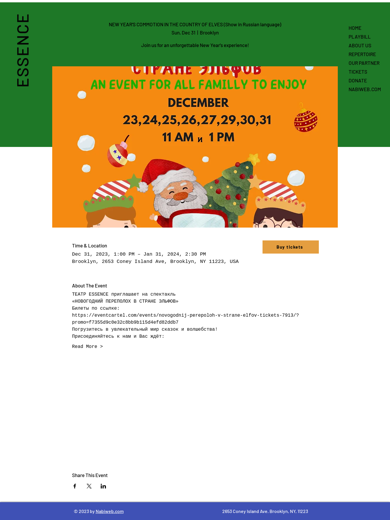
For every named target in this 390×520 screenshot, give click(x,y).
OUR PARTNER (364, 63)
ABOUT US (360, 45)
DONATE (358, 80)
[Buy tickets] (291, 247)
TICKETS (358, 71)
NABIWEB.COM (365, 89)
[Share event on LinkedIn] (103, 486)
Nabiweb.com (110, 511)
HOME (355, 28)
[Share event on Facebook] (75, 486)
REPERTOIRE (362, 54)
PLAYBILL (360, 36)
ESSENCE (22, 50)
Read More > (87, 346)
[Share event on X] (89, 486)
